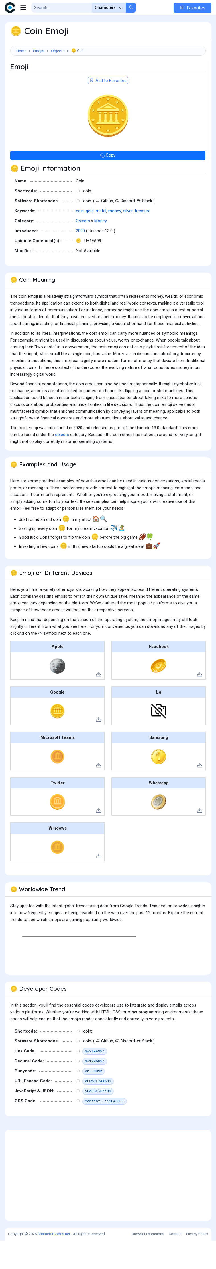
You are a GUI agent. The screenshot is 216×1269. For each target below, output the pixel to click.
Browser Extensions (148, 1262)
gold (90, 239)
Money (100, 249)
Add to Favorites (108, 109)
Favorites (192, 8)
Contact (175, 1262)
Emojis (38, 50)
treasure (142, 239)
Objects (57, 50)
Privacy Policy (197, 1262)
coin (80, 239)
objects (62, 463)
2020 (80, 259)
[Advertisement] (108, 75)
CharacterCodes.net (54, 1262)
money (114, 239)
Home (21, 50)
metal (101, 239)
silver (128, 239)
